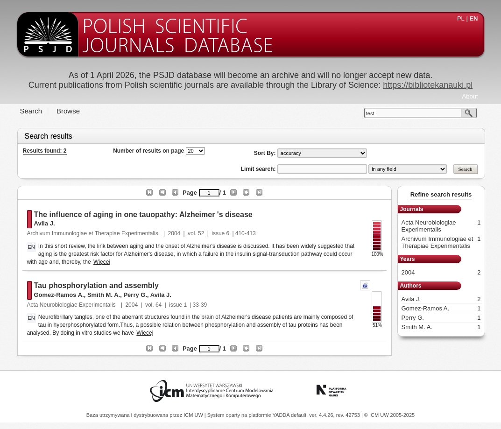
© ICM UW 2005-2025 (389, 415)
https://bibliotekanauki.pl (428, 85)
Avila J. (44, 223)
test (370, 113)
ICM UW (194, 415)
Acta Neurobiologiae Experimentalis (72, 305)
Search (31, 111)
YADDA (282, 415)
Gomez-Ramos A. (59, 294)
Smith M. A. (103, 294)
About (470, 96)
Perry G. (135, 294)
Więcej (101, 262)
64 (158, 305)
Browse (68, 111)
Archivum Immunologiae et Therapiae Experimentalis (93, 233)
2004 (174, 233)
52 (201, 233)
